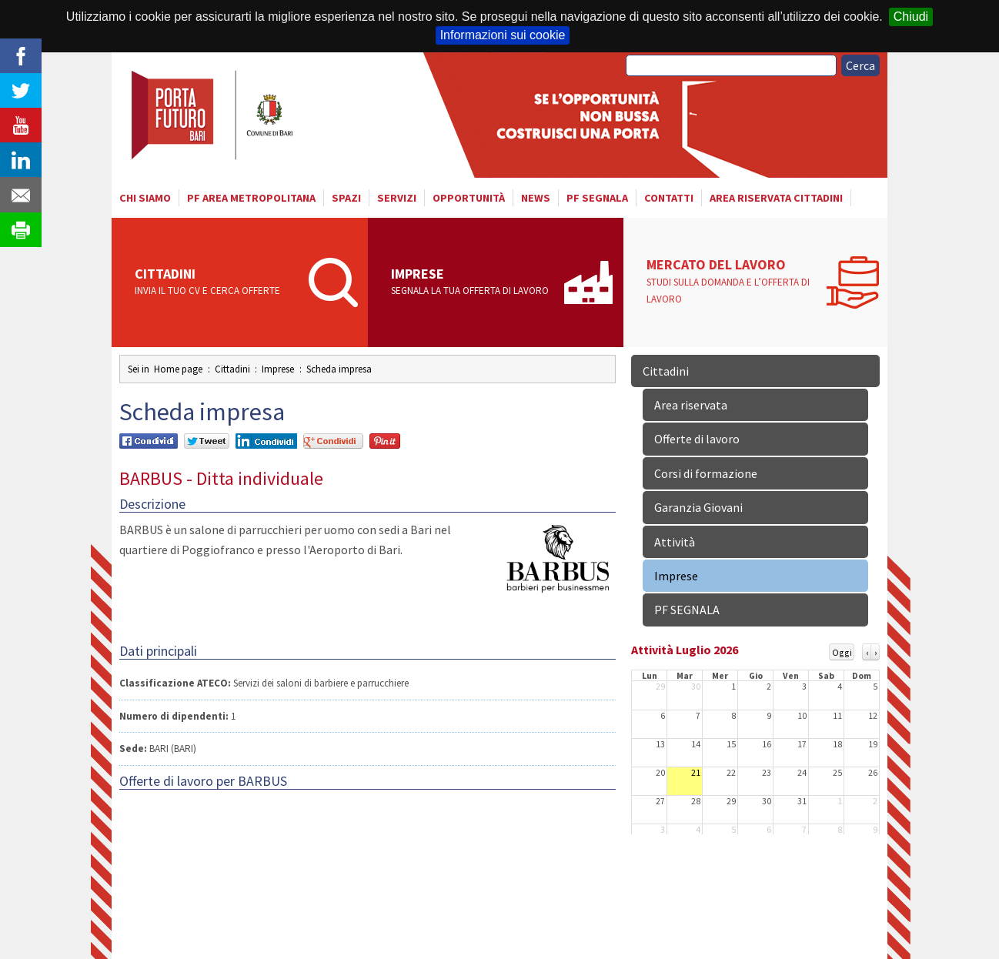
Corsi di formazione (705, 473)
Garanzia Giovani (698, 507)
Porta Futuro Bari (214, 115)
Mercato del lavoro (732, 282)
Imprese (473, 282)
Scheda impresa (339, 369)
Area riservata (690, 405)
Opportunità (469, 198)
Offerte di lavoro (697, 438)
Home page (178, 369)
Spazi (346, 198)
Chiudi (911, 16)
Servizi (396, 198)
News (535, 198)
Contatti (668, 198)
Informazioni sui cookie (503, 35)
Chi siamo (145, 198)
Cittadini (217, 282)
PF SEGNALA (597, 198)
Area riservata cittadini (776, 198)
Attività (674, 542)
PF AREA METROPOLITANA (251, 198)
